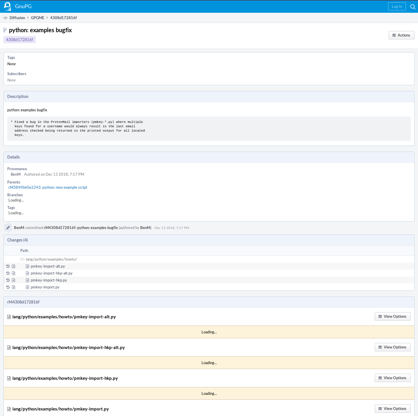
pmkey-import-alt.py (48, 266)
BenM (16, 174)
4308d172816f (19, 39)
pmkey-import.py (45, 287)
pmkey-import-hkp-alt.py (52, 273)
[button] (397, 6)
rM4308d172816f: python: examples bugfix (81, 227)
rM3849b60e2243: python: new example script (47, 187)
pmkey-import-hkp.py (49, 280)
